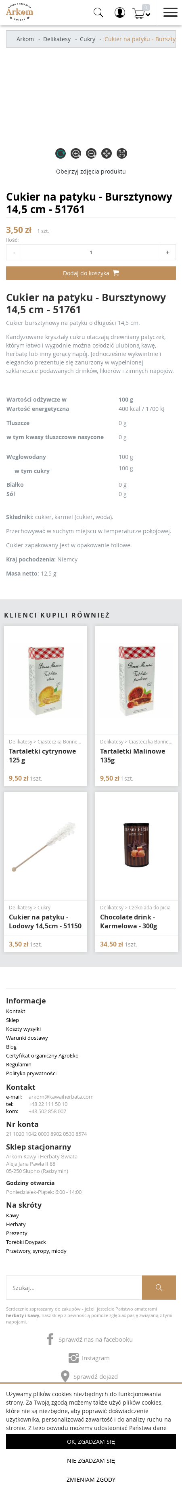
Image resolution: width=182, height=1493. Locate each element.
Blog (11, 1046)
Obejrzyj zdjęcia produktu (91, 171)
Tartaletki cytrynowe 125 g (42, 755)
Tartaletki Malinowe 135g (132, 755)
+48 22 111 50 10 (48, 1104)
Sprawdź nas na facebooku (89, 1337)
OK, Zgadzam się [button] (91, 1441)
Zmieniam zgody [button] (91, 1479)
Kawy (12, 1215)
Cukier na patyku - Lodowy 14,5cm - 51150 (45, 921)
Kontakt (15, 1011)
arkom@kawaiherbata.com (61, 1096)
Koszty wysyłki (23, 1028)
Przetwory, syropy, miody (36, 1250)
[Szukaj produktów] (159, 1287)
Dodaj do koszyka (91, 273)
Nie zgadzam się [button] (91, 1460)
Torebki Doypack (26, 1242)
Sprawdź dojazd (89, 1375)
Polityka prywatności (31, 1073)
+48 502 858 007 (47, 1111)
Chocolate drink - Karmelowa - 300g (128, 921)
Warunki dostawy (27, 1037)
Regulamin (18, 1064)
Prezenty (16, 1233)
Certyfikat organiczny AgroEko (42, 1055)
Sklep (12, 1020)
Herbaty (16, 1224)
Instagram (89, 1356)
